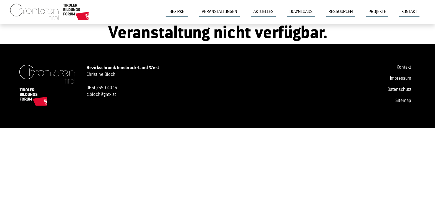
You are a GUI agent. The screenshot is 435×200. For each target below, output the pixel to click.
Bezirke (177, 12)
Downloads (301, 12)
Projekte (377, 12)
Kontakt (409, 12)
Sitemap (403, 101)
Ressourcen (340, 12)
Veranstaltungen (219, 12)
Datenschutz (399, 90)
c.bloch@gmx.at (101, 94)
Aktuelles (263, 12)
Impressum (400, 78)
